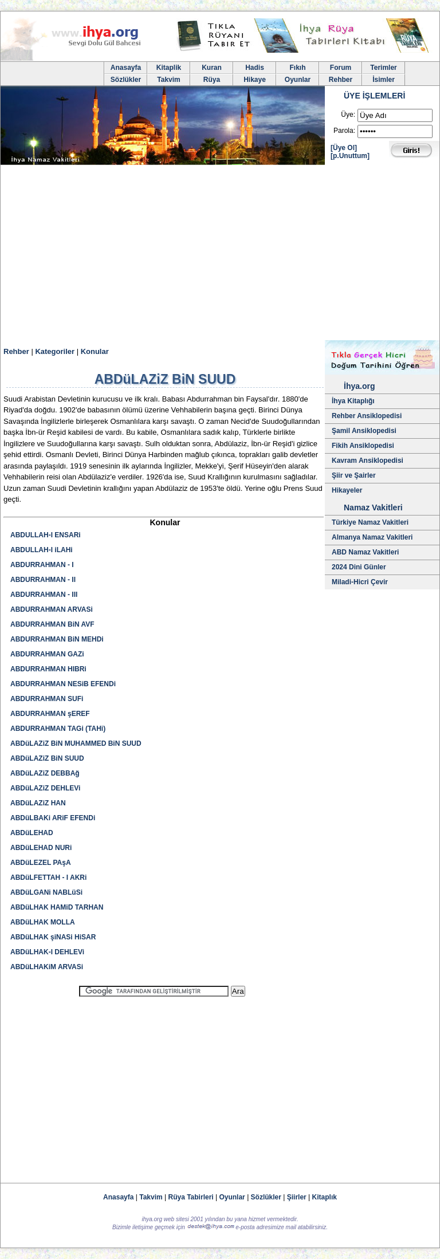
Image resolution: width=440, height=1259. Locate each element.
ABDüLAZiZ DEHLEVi (45, 788)
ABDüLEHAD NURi (41, 848)
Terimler (383, 68)
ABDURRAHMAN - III (43, 595)
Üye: (348, 115)
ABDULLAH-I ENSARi (45, 535)
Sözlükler (126, 80)
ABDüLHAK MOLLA (42, 922)
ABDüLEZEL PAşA (40, 863)
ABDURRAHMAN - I (42, 565)
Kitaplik (168, 68)
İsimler (383, 80)
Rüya (211, 80)
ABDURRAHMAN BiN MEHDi (57, 639)
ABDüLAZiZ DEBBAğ (45, 773)
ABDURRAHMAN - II (43, 580)
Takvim (168, 80)
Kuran (212, 68)
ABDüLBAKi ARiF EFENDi (52, 818)
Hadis (254, 68)
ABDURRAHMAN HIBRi (48, 669)
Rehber (340, 80)
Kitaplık (324, 1197)
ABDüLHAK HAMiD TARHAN (56, 907)
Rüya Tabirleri (191, 1197)
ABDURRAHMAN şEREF (50, 714)
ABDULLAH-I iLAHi (41, 550)
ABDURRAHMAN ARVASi (51, 609)
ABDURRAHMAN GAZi (47, 654)
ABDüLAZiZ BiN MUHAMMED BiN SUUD (76, 743)
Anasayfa (126, 68)
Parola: (344, 131)
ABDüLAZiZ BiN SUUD (47, 758)
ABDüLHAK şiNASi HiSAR (53, 937)
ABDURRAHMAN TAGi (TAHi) (57, 729)
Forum (340, 68)
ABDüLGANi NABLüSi (46, 892)
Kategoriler (54, 351)
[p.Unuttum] (350, 156)
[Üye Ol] (344, 148)
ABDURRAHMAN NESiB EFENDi (63, 684)
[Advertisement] (220, 254)
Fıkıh (297, 68)
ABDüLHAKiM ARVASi (46, 967)
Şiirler (297, 1197)
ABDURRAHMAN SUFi (46, 699)
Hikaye (254, 80)
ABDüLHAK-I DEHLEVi (47, 952)
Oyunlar (298, 80)
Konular (95, 351)
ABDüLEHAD (31, 833)
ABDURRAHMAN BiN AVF (52, 624)
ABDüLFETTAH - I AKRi (48, 878)
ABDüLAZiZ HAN (38, 803)
